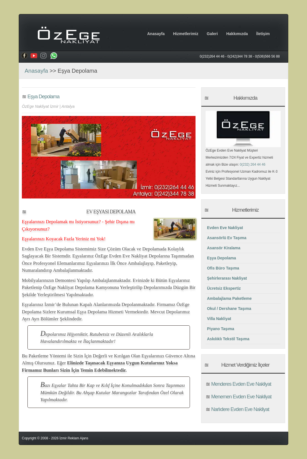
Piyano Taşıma (220, 328)
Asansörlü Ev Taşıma (226, 238)
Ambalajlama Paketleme (229, 298)
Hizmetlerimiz (185, 33)
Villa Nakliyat (219, 318)
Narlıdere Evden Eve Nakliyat (239, 409)
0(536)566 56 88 (267, 56)
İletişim (263, 33)
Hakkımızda (237, 33)
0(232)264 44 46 (212, 56)
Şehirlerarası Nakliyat (227, 278)
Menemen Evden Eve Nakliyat (240, 396)
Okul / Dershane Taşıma (229, 308)
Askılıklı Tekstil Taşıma (228, 339)
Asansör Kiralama (223, 248)
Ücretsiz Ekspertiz (224, 288)
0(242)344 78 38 (239, 56)
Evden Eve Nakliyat (225, 227)
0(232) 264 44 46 (252, 164)
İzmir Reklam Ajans (73, 438)
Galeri (212, 33)
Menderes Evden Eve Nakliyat (240, 384)
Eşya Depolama (42, 96)
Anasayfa (155, 33)
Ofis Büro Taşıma (223, 268)
